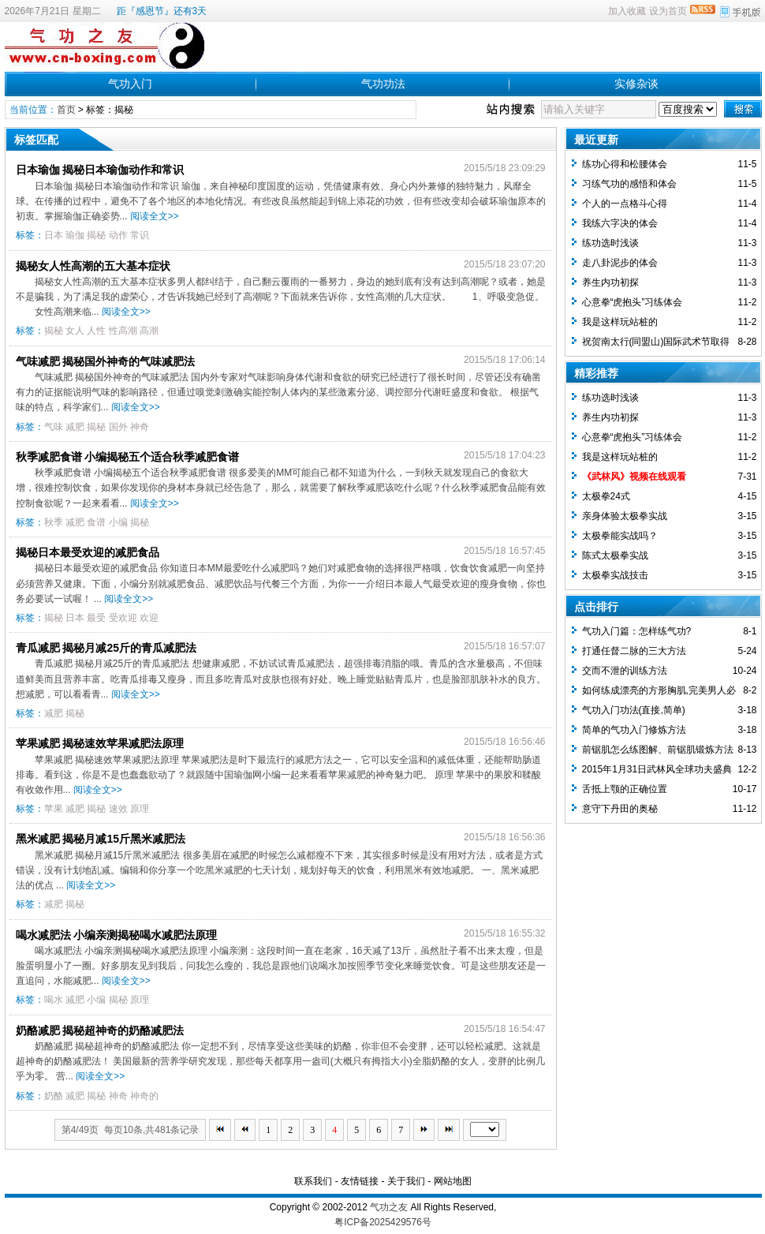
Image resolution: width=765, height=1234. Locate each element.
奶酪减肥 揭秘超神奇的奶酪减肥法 (100, 1030)
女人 (74, 330)
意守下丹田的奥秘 (620, 808)
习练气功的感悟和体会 (629, 183)
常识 (139, 235)
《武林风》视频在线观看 (634, 476)
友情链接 (360, 1181)
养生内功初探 (610, 282)
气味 (53, 426)
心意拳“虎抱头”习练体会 (632, 302)
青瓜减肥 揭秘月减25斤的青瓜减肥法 (106, 647)
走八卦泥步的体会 (620, 262)
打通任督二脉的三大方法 (634, 650)
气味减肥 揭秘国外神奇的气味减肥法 (106, 361)
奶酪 (53, 1095)
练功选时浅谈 (610, 243)
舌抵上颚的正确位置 (624, 789)
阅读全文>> (154, 216)
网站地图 (453, 1181)
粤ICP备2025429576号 (382, 1222)
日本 (53, 235)
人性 (96, 330)
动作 (118, 235)
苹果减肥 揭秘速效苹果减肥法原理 (100, 743)
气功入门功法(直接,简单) (633, 710)
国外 (118, 426)
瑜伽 (74, 235)
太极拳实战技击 (615, 575)
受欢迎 (123, 617)
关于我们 (406, 1181)
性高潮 (123, 330)
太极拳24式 (606, 496)
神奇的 (144, 1095)
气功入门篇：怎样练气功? (637, 631)
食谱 (96, 522)
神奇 (139, 426)
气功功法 (383, 83)
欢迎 (149, 617)
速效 (118, 808)
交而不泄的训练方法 (624, 670)
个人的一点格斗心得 (624, 203)
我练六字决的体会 (620, 223)
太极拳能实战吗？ (620, 535)
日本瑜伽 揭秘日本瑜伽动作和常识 (100, 169)
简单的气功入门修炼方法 (634, 729)
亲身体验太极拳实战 (624, 516)
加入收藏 (627, 11)
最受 (96, 617)
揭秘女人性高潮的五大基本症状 (93, 266)
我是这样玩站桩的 (620, 321)
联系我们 (313, 1181)
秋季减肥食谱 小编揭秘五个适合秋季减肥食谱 (128, 457)
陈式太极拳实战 (615, 555)
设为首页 (668, 11)
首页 (66, 109)
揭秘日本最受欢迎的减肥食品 (87, 552)
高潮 (149, 330)
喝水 (53, 999)
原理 (139, 808)
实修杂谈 (636, 83)
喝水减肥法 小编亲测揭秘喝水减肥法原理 (117, 935)
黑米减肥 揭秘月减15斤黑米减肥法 (100, 838)
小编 (118, 522)
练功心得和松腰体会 (624, 164)
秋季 (53, 522)
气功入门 (130, 83)
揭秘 (96, 235)
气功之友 (389, 1207)
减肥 (74, 426)
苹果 (53, 808)
